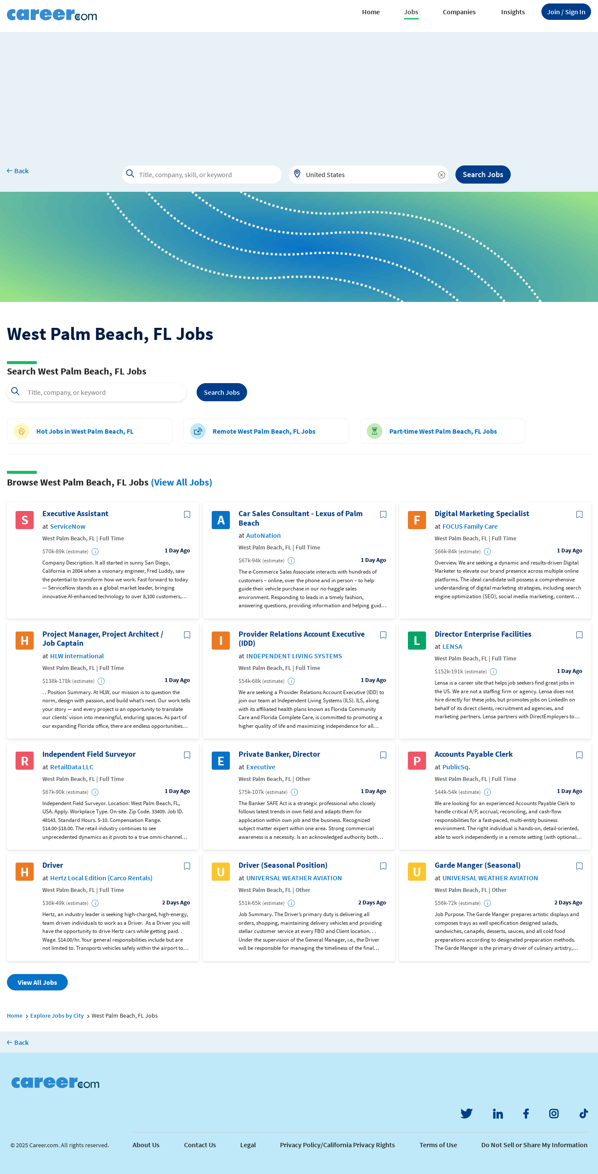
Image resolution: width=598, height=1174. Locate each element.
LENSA (452, 646)
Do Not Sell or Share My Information (534, 1144)
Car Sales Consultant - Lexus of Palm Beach (301, 518)
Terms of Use (438, 1144)
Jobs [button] (411, 11)
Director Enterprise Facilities (483, 634)
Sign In (566, 11)
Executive (260, 767)
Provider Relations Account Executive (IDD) (302, 638)
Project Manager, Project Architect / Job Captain (102, 638)
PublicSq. (456, 767)
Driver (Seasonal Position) (283, 865)
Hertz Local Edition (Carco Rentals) (101, 878)
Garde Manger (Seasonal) (478, 865)
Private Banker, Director (279, 754)
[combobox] (368, 174)
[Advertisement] (299, 92)
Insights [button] (513, 11)
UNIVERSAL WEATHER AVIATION (294, 878)
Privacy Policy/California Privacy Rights (337, 1144)
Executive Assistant (75, 513)
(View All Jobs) (182, 482)
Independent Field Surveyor (89, 754)
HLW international (77, 656)
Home (371, 11)
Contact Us (200, 1144)
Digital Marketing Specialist (482, 513)
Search (222, 392)
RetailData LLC (71, 767)
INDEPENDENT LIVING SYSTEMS (294, 656)
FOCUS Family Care (470, 526)
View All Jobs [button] (37, 982)
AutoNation (263, 535)
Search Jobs (483, 174)
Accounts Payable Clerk (474, 754)
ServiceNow (68, 526)
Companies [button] (459, 11)
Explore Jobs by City (57, 1015)
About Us (146, 1144)
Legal (248, 1144)
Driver (52, 865)
